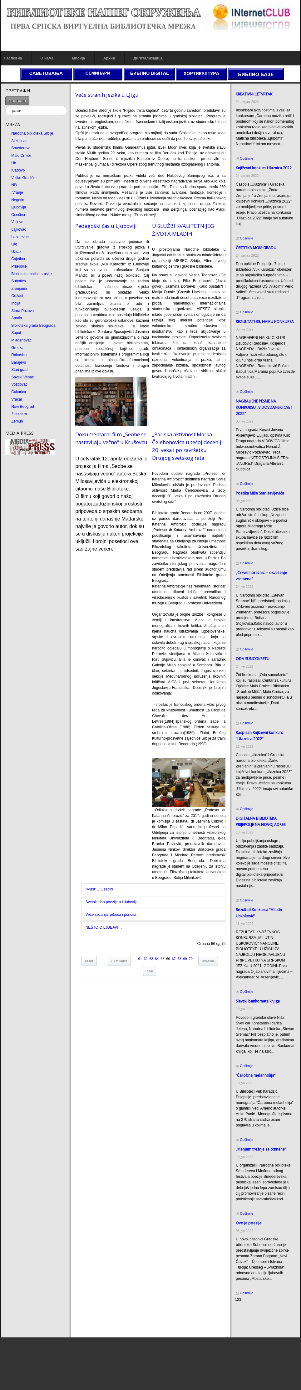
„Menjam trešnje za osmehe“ (261, 1149)
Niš (14, 185)
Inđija (15, 303)
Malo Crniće (21, 155)
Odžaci (17, 296)
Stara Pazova (22, 311)
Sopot (16, 333)
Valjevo (17, 222)
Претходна (119, 960)
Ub (13, 163)
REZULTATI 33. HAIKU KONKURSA (265, 321)
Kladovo (18, 170)
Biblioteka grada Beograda (33, 325)
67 (174, 959)
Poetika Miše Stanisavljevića (260, 493)
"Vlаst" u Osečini (99, 889)
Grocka (17, 348)
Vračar (16, 399)
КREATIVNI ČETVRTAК (254, 94)
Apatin (16, 318)
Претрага (17, 100)
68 (179, 959)
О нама (46, 58)
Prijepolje (19, 266)
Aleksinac (19, 141)
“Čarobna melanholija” (255, 1075)
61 (140, 959)
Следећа (208, 960)
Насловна (13, 58)
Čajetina (18, 259)
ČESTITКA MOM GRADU (256, 247)
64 (157, 959)
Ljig (14, 244)
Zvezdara (19, 414)
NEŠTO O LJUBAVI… (104, 927)
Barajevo (18, 362)
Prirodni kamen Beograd (255, 1323)
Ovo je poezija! (249, 1223)
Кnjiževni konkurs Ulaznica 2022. (264, 168)
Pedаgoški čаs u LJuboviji (106, 225)
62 (146, 959)
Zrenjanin (19, 288)
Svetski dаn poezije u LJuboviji (111, 902)
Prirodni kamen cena (252, 1311)
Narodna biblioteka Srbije (32, 133)
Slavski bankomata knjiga (258, 1001)
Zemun (17, 421)
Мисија (78, 58)
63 (151, 959)
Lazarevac (19, 237)
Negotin (17, 200)
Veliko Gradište (24, 178)
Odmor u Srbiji (247, 1328)
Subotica (18, 281)
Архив (109, 58)
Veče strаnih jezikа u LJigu (107, 94)
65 (163, 959)
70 (191, 959)
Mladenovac (21, 340)
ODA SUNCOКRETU (252, 658)
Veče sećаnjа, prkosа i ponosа (111, 914)
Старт (89, 960)
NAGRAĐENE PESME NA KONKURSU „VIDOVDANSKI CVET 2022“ (264, 407)
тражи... (29, 96)
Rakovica (19, 355)
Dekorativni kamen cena (255, 1317)
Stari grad (19, 369)
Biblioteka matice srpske (31, 274)
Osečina (18, 215)
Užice (16, 251)
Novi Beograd (22, 406)
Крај (149, 970)
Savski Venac (22, 377)
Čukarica (18, 392)
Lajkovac (18, 229)
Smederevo (20, 148)
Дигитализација (148, 58)
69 (185, 959)
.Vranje (17, 192)
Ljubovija (18, 207)
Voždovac (19, 384)
